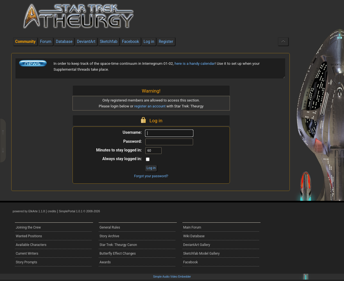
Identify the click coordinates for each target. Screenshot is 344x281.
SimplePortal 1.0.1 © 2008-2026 (79, 211)
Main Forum (192, 227)
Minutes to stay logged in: (119, 150)
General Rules (109, 227)
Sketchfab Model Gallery (201, 253)
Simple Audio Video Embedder (172, 276)
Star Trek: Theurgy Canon (118, 245)
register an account (150, 106)
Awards (105, 262)
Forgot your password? (151, 176)
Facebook (190, 262)
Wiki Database (194, 236)
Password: (132, 141)
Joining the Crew (28, 227)
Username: (132, 132)
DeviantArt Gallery (196, 245)
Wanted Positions (29, 236)
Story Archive (109, 236)
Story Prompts (26, 262)
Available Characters (31, 245)
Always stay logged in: (122, 158)
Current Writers (27, 253)
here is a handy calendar (195, 63)
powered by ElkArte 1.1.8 (29, 211)
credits (51, 211)
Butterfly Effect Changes (117, 253)
